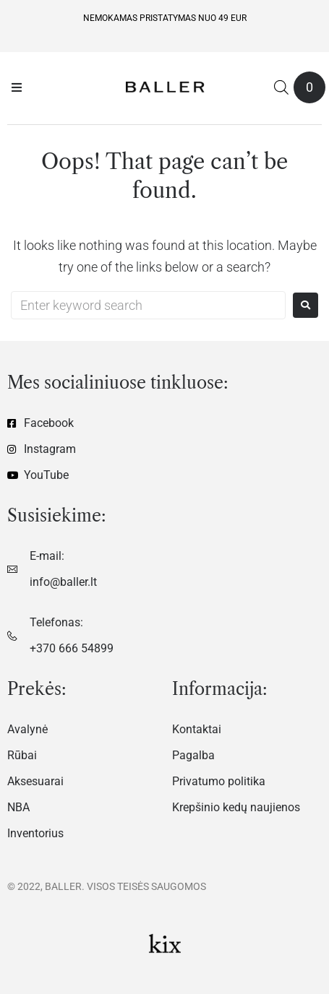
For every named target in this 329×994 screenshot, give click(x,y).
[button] (17, 87)
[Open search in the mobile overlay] (281, 87)
